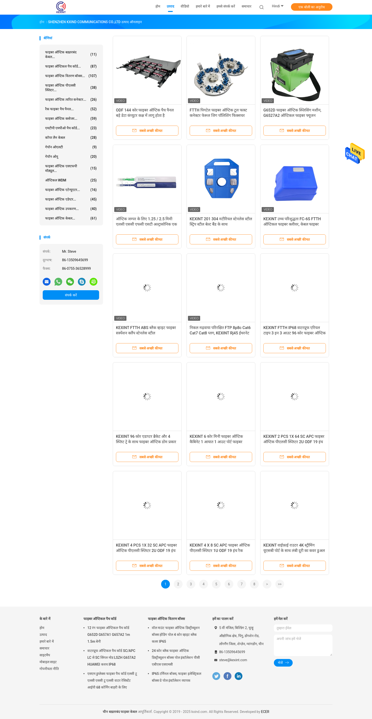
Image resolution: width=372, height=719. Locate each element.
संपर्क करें (71, 295)
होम (42, 628)
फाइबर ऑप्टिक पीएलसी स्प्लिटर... (71, 87)
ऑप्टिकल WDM (71, 180)
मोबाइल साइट (48, 662)
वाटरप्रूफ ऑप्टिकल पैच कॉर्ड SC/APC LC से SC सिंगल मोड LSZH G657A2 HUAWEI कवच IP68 (111, 657)
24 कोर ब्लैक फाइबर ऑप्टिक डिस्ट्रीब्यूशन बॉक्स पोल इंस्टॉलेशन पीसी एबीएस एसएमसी (176, 657)
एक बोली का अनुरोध (312, 7)
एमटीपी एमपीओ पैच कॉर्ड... (71, 128)
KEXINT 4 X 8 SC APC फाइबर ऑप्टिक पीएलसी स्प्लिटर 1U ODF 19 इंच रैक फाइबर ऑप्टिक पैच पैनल (220, 550)
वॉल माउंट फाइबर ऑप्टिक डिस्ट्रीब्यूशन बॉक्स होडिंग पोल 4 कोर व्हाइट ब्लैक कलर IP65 (176, 634)
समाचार (44, 648)
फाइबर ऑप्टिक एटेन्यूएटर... (71, 189)
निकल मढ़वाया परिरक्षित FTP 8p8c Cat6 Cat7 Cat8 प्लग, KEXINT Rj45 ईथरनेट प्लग (220, 333)
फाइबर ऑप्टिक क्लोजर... (71, 118)
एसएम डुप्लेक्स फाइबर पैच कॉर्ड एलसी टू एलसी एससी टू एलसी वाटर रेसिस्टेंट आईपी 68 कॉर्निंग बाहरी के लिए (112, 680)
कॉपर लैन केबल (71, 137)
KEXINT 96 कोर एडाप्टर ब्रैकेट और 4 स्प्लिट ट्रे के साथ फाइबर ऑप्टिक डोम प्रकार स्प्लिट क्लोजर (146, 441)
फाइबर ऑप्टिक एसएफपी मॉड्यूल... (71, 168)
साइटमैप (45, 655)
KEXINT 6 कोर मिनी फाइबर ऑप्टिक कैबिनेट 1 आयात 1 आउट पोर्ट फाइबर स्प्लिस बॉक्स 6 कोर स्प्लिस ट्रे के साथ (216, 441)
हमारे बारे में (47, 641)
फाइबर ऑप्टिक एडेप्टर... (71, 199)
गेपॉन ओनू (71, 156)
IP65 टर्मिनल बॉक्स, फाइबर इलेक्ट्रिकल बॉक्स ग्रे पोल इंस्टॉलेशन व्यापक (176, 677)
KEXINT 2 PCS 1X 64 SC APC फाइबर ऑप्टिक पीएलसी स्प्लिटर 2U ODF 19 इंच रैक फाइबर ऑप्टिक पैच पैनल (293, 441)
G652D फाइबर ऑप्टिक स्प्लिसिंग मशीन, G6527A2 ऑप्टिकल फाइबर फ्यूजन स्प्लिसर (292, 115)
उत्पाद (43, 635)
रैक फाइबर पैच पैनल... (71, 109)
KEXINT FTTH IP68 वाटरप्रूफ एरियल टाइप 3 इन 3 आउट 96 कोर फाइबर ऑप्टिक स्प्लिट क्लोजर (294, 333)
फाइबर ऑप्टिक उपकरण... (71, 208)
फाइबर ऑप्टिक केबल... (71, 218)
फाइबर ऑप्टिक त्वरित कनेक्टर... (71, 99)
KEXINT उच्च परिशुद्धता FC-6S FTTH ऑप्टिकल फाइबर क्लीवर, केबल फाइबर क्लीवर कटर (292, 224)
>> (280, 584)
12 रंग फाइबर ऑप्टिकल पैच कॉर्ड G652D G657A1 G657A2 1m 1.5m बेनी (108, 634)
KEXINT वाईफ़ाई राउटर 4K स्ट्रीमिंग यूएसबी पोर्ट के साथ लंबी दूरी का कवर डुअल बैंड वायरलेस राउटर (294, 550)
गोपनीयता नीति (49, 669)
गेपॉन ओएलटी (71, 147)
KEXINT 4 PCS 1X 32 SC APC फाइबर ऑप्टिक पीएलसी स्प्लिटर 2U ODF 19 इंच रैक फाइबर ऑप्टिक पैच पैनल (146, 550)
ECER (265, 712)
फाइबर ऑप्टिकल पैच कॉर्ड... (71, 66)
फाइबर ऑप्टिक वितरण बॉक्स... (71, 75)
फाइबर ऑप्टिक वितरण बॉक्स (166, 619)
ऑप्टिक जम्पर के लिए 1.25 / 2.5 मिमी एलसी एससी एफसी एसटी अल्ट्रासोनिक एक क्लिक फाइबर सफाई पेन (146, 224)
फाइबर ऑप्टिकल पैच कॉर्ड (99, 619)
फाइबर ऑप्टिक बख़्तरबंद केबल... (71, 54)
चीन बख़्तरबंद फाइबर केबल (120, 712)
